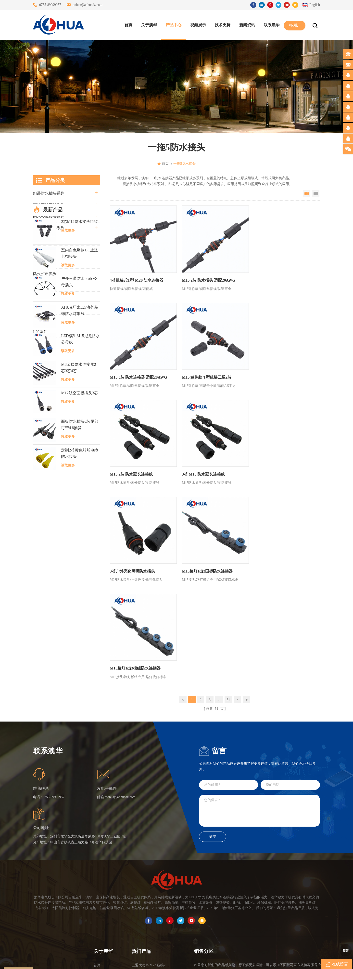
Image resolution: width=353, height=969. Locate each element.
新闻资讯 (247, 25)
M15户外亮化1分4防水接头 (151, 930)
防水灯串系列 (45, 274)
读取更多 (68, 372)
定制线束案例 (45, 297)
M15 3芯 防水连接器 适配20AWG (279, 278)
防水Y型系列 (44, 239)
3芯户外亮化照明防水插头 (132, 469)
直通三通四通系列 (48, 205)
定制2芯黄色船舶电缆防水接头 (79, 595)
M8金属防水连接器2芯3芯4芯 (78, 509)
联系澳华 (271, 25)
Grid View (306, 193)
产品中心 (173, 25)
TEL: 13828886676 (298, 917)
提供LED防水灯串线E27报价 (151, 886)
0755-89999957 (50, 5)
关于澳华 (149, 25)
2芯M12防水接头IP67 (79, 363)
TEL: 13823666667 (209, 917)
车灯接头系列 (45, 262)
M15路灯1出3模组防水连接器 (276, 469)
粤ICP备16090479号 (218, 954)
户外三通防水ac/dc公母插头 (79, 423)
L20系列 (40, 332)
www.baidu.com (187, 961)
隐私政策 (100, 921)
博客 (97, 895)
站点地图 (100, 904)
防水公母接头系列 (48, 216)
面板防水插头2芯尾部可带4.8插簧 (79, 566)
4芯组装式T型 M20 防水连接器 (136, 278)
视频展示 (198, 25)
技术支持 (222, 25)
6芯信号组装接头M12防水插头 (151, 895)
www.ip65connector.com (219, 961)
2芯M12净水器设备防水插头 (151, 921)
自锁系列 (41, 320)
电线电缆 (41, 309)
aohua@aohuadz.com (87, 5)
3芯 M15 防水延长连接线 (272, 373)
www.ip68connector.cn (255, 961)
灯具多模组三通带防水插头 (151, 877)
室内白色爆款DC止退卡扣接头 (79, 395)
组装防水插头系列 (48, 193)
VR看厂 (294, 25)
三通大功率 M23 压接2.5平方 (151, 868)
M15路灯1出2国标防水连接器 (205, 469)
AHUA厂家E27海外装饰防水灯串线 (79, 452)
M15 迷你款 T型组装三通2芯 (134, 373)
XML (97, 912)
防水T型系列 (44, 251)
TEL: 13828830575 (253, 917)
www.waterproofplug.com (154, 961)
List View (315, 193)
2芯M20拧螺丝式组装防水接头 (151, 912)
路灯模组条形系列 (48, 228)
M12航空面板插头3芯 (79, 535)
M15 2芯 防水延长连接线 (201, 373)
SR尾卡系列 (43, 286)
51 (228, 500)
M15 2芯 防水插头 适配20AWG (206, 278)
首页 (128, 25)
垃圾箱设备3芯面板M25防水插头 (151, 904)
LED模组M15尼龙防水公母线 (80, 481)
